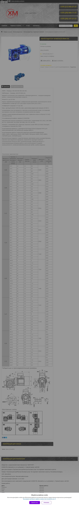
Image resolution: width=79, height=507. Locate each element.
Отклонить (46, 502)
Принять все (34, 502)
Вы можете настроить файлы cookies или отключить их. (39, 499)
